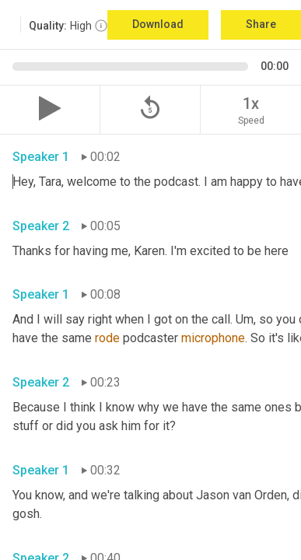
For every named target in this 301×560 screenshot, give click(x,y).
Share (261, 24)
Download (158, 24)
